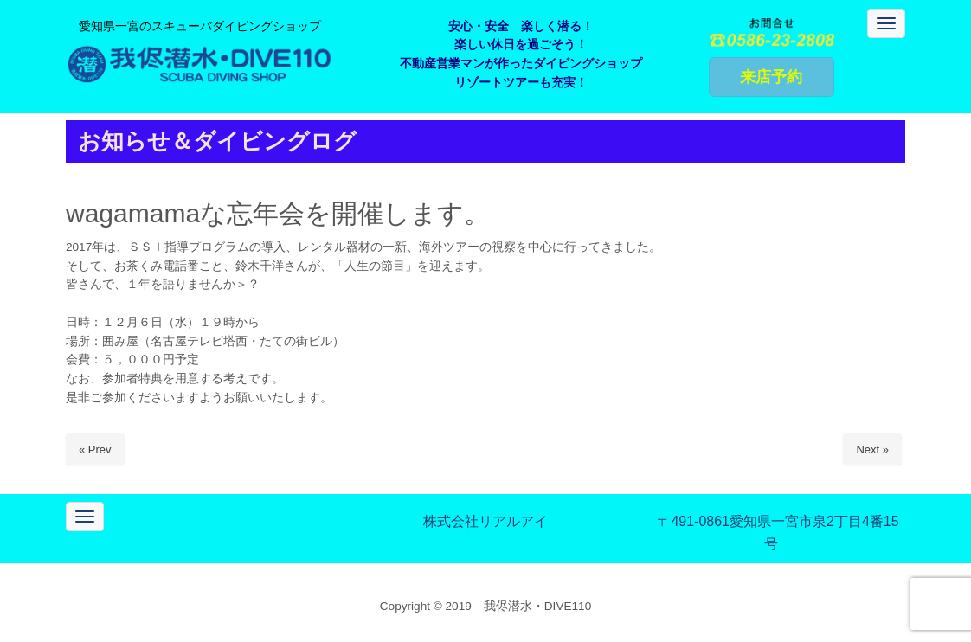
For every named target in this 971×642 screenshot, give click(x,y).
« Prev (95, 449)
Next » (872, 449)
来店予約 (771, 77)
